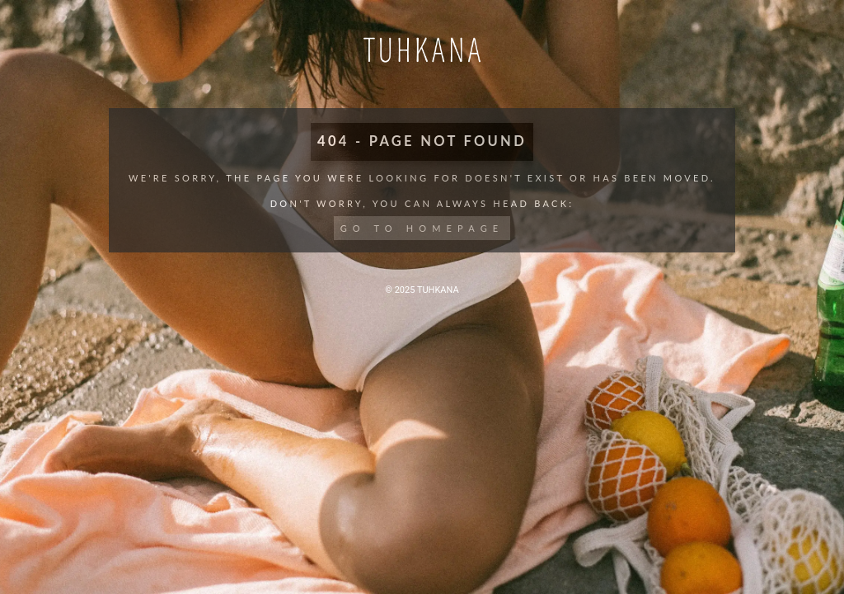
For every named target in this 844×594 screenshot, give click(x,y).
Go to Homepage (422, 228)
